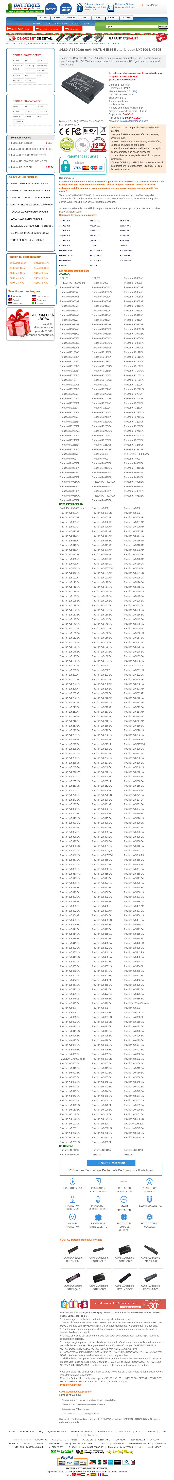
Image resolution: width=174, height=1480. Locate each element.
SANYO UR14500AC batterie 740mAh (29, 183)
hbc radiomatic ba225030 (120, 1447)
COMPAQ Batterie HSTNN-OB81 (124, 1259)
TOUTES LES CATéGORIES (27, 55)
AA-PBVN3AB (40, 1439)
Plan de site (124, 1431)
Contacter (92, 1435)
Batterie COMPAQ (127, 91)
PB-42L (40, 1443)
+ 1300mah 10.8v (16, 273)
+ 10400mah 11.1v (17, 262)
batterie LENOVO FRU (22, 167)
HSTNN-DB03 (96, 250)
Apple (28, 80)
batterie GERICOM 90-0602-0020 (27, 149)
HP (26, 60)
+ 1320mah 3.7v (40, 278)
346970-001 (64, 220)
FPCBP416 (54, 1443)
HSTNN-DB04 (126, 250)
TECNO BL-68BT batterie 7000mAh (27, 240)
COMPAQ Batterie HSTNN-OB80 (98, 1287)
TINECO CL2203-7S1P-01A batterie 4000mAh (32, 197)
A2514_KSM (104, 1439)
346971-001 (95, 220)
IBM (39, 116)
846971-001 (64, 245)
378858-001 (125, 230)
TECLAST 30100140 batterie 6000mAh (29, 211)
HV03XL (28, 1443)
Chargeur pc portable (48, 29)
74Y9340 (154, 1439)
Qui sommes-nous (57, 1431)
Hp (80, 1435)
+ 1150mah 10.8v (40, 268)
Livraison (126, 17)
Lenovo (41, 70)
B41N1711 (38, 23)
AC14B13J (88, 1439)
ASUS (57, 17)
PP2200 (62, 265)
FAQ (41, 1431)
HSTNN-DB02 (65, 250)
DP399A (123, 245)
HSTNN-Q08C (96, 260)
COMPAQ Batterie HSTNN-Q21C (98, 1259)
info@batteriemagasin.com (134, 120)
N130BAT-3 (118, 1443)
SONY (98, 17)
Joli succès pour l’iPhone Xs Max (75, 1409)
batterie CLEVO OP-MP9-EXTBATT (28, 155)
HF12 (48, 23)
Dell (39, 75)
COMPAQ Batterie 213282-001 (150, 1259)
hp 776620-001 (56, 1447)
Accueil (11, 43)
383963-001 (95, 235)
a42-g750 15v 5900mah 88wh (28, 1447)
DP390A (93, 245)
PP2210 (93, 265)
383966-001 (64, 240)
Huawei (16, 80)
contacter (87, 1374)
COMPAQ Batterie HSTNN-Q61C (72, 1287)
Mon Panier (152, 5)
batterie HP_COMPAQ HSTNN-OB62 (29, 161)
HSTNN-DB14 (65, 255)
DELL (85, 17)
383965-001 (125, 235)
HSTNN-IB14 (65, 260)
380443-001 (64, 235)
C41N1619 (76, 23)
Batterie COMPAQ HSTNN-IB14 (72, 43)
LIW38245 (121, 1439)
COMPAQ (18, 121)
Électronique (73, 29)
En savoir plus (73, 1264)
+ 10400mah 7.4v (40, 262)
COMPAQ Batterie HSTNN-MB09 (150, 1287)
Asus (27, 70)
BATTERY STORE (76, 1468)
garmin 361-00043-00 (92, 1447)
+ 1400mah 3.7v (40, 283)
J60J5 (86, 23)
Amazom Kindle (17, 67)
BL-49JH (72, 1447)
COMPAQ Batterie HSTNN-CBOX (124, 1287)
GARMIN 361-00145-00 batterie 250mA (29, 233)
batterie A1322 (138, 1439)
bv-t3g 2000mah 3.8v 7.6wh (78, 1443)
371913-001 (64, 225)
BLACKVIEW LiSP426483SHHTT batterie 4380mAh (35, 225)
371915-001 (125, 225)
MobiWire (42, 65)
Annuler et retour (105, 1431)
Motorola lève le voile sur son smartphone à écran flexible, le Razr (89, 1400)
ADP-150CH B (59, 1439)
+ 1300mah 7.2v (16, 278)
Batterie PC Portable (20, 29)
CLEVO (112, 17)
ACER (43, 17)
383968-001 (95, 240)
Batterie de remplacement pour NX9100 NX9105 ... (97, 1378)
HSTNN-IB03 (95, 255)
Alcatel (16, 75)
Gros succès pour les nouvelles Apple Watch (80, 1413)
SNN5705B (160, 1443)
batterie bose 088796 (139, 1443)
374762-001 (95, 230)
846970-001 (125, 240)
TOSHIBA (42, 111)
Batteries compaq (118, 1381)
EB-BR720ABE (61, 23)
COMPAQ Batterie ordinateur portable (36, 43)
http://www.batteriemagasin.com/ (88, 1471)
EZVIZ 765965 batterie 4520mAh (26, 218)
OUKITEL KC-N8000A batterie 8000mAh (30, 190)
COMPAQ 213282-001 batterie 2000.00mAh (31, 204)
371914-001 (95, 225)
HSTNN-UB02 (126, 260)
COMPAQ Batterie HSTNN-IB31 (72, 1259)
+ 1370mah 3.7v (16, 283)
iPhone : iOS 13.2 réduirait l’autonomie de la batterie (83, 1404)
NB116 (74, 1439)
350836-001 (125, 220)
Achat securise (27, 1431)
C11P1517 (103, 1443)
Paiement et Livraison (81, 1431)
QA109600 (13, 1443)
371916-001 (64, 230)
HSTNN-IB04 (126, 255)
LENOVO (17, 116)
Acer (39, 60)
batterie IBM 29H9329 (21, 143)
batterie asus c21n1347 (149, 1447)
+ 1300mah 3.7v (40, 273)
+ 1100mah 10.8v (16, 268)
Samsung (29, 65)
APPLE (71, 17)
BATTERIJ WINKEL (97, 1468)
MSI (27, 75)
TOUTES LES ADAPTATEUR (27, 101)
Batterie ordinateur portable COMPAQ (91, 1419)
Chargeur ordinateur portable (105, 43)
